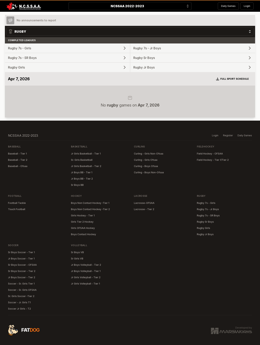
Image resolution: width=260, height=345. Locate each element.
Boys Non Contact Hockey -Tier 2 (90, 209)
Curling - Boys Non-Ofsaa (149, 172)
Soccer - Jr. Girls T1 (19, 302)
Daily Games (228, 6)
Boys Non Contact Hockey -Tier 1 (90, 202)
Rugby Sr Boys (205, 221)
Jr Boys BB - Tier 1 (81, 172)
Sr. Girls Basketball (81, 159)
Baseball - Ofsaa (17, 166)
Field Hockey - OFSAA (210, 153)
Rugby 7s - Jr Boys (208, 209)
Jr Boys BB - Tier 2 (82, 178)
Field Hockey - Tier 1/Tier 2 (213, 159)
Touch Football (16, 209)
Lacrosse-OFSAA (144, 202)
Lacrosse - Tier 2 (144, 209)
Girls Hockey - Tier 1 (83, 215)
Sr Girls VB (77, 258)
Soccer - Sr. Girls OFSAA (22, 289)
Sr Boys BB (77, 184)
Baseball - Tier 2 (17, 159)
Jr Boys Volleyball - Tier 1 (85, 271)
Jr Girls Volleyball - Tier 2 (85, 277)
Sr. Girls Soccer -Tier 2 (21, 296)
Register (228, 135)
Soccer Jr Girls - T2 (19, 308)
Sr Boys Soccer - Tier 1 (21, 252)
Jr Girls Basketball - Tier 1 (86, 153)
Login (247, 6)
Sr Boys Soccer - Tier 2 (21, 271)
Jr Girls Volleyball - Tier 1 (85, 283)
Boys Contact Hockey (83, 234)
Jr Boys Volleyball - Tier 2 (86, 264)
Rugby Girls (203, 228)
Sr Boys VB (77, 252)
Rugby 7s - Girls (206, 202)
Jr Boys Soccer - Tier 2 (21, 277)
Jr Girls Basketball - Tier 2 (86, 166)
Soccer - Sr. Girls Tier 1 (21, 283)
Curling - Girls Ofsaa (145, 159)
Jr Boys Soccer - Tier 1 (21, 258)
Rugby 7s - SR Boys (208, 215)
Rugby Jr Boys (205, 234)
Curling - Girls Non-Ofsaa (148, 153)
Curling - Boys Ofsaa (146, 166)
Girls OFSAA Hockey (83, 228)
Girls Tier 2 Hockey (82, 221)
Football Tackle (17, 202)
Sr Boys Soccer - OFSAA (22, 264)
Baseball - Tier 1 (17, 153)
